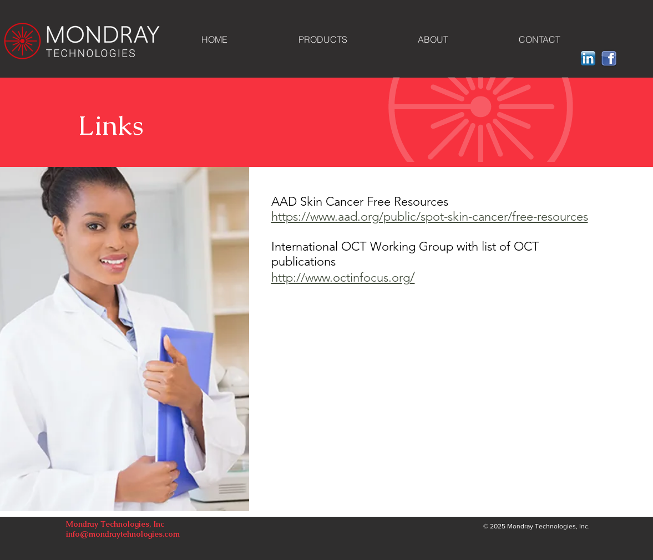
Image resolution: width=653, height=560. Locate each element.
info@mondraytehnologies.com (123, 534)
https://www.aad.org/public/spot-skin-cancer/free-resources (429, 216)
